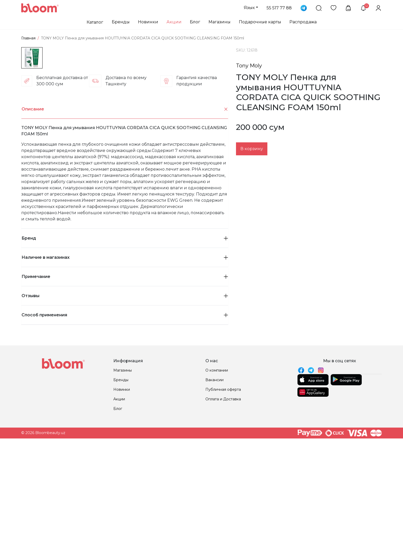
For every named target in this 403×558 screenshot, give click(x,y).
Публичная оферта (223, 499)
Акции (174, 21)
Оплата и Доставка (223, 509)
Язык (249, 7)
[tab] (124, 219)
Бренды (121, 21)
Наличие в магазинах (125, 367)
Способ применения (125, 425)
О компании (216, 480)
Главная (28, 38)
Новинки (148, 21)
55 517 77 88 (279, 7)
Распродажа (303, 21)
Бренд (125, 348)
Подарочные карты (260, 21)
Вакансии (214, 490)
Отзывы (125, 405)
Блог (195, 21)
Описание (125, 219)
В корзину (251, 148)
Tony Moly (249, 65)
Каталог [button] (95, 22)
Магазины (220, 21)
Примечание (125, 386)
